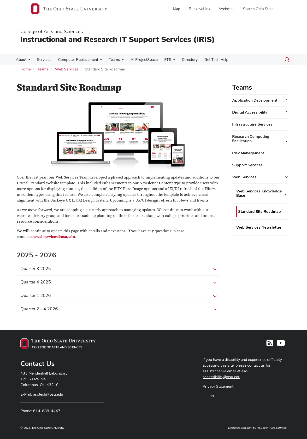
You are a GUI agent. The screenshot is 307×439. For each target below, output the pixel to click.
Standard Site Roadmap (259, 211)
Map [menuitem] (176, 8)
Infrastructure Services (252, 124)
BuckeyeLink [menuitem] (199, 8)
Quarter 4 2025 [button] (118, 282)
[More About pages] (28, 61)
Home (25, 69)
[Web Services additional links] (286, 177)
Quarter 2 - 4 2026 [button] (118, 309)
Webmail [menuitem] (226, 8)
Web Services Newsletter (258, 227)
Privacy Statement (218, 386)
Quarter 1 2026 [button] (118, 296)
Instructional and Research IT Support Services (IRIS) (117, 39)
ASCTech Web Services (272, 428)
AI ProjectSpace (139, 59)
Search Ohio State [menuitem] (258, 8)
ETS (162, 59)
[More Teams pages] (118, 61)
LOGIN (208, 396)
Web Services (66, 69)
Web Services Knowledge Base (259, 193)
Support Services (247, 165)
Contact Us (37, 363)
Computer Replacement (76, 59)
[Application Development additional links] (287, 100)
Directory (183, 59)
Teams (111, 59)
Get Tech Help (209, 59)
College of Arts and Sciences (51, 31)
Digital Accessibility (249, 112)
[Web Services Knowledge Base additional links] (286, 195)
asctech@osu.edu (48, 394)
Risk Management (248, 153)
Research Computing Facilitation (250, 138)
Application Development (254, 100)
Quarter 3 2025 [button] (118, 269)
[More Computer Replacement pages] (98, 61)
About (20, 59)
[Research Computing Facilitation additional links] (287, 141)
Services (42, 59)
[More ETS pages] (168, 61)
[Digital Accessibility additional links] (287, 112)
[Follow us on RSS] (269, 344)
